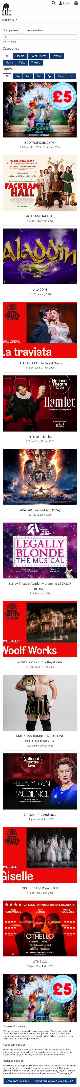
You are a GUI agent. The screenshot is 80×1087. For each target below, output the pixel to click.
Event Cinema (38, 56)
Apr (50, 76)
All (7, 56)
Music (9, 62)
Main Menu (9, 19)
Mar (39, 76)
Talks (22, 62)
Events (57, 56)
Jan (17, 76)
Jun (71, 76)
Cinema (19, 56)
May (60, 76)
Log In (64, 3)
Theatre (35, 62)
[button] (53, 3)
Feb (28, 76)
